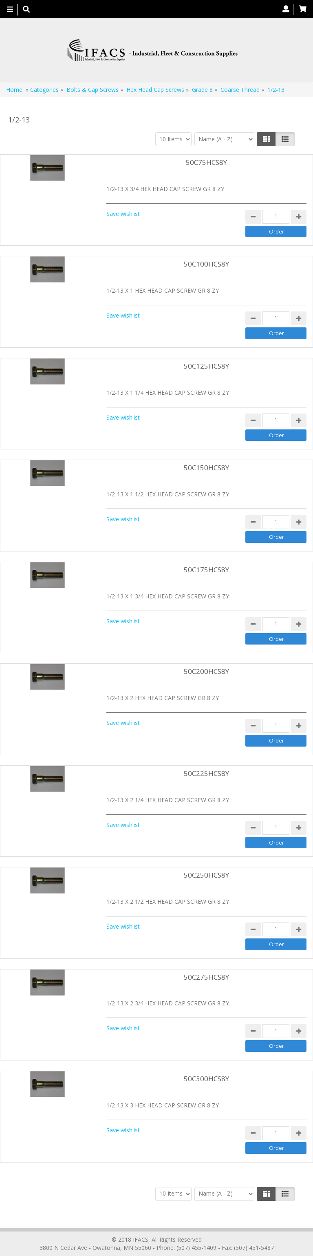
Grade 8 (203, 89)
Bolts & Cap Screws (92, 89)
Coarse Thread (240, 89)
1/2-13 (275, 89)
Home (14, 89)
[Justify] (285, 139)
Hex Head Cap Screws (156, 89)
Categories (44, 89)
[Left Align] (266, 139)
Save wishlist (123, 214)
